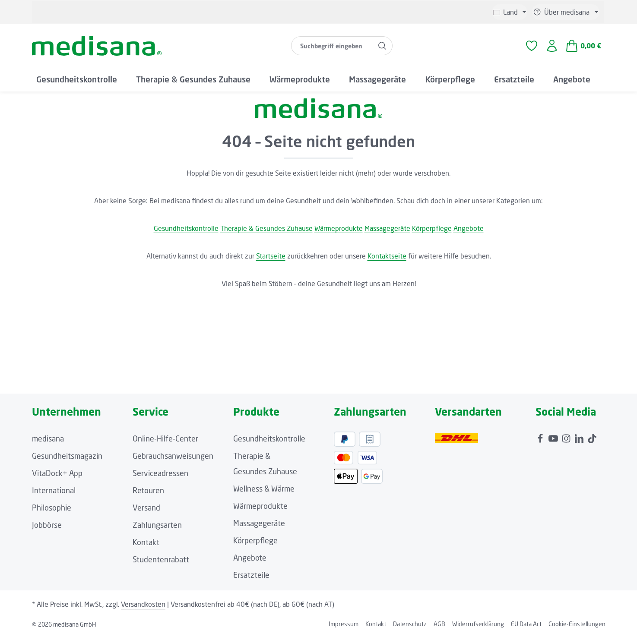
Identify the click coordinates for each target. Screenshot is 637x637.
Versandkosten (143, 604)
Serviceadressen (160, 473)
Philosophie (51, 507)
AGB (439, 624)
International (54, 490)
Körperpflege (432, 228)
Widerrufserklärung (478, 624)
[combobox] (331, 45)
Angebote (468, 228)
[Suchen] (382, 45)
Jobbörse (47, 525)
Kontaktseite (387, 256)
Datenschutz (410, 624)
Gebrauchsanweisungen (173, 456)
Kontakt (146, 542)
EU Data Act (526, 624)
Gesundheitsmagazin (67, 456)
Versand (146, 507)
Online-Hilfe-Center (165, 438)
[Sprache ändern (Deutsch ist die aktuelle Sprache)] (509, 12)
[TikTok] (592, 436)
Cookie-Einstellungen (576, 624)
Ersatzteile (251, 575)
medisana (48, 438)
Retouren (148, 490)
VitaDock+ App (57, 473)
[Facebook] (541, 436)
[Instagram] (567, 436)
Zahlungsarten (157, 525)
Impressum (343, 624)
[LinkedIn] (580, 436)
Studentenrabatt (161, 559)
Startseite (270, 256)
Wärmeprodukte (338, 228)
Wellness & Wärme (264, 488)
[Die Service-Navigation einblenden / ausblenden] (565, 12)
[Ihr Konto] (551, 46)
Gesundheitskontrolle (186, 228)
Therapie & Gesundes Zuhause (266, 228)
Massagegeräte (387, 228)
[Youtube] (554, 436)
